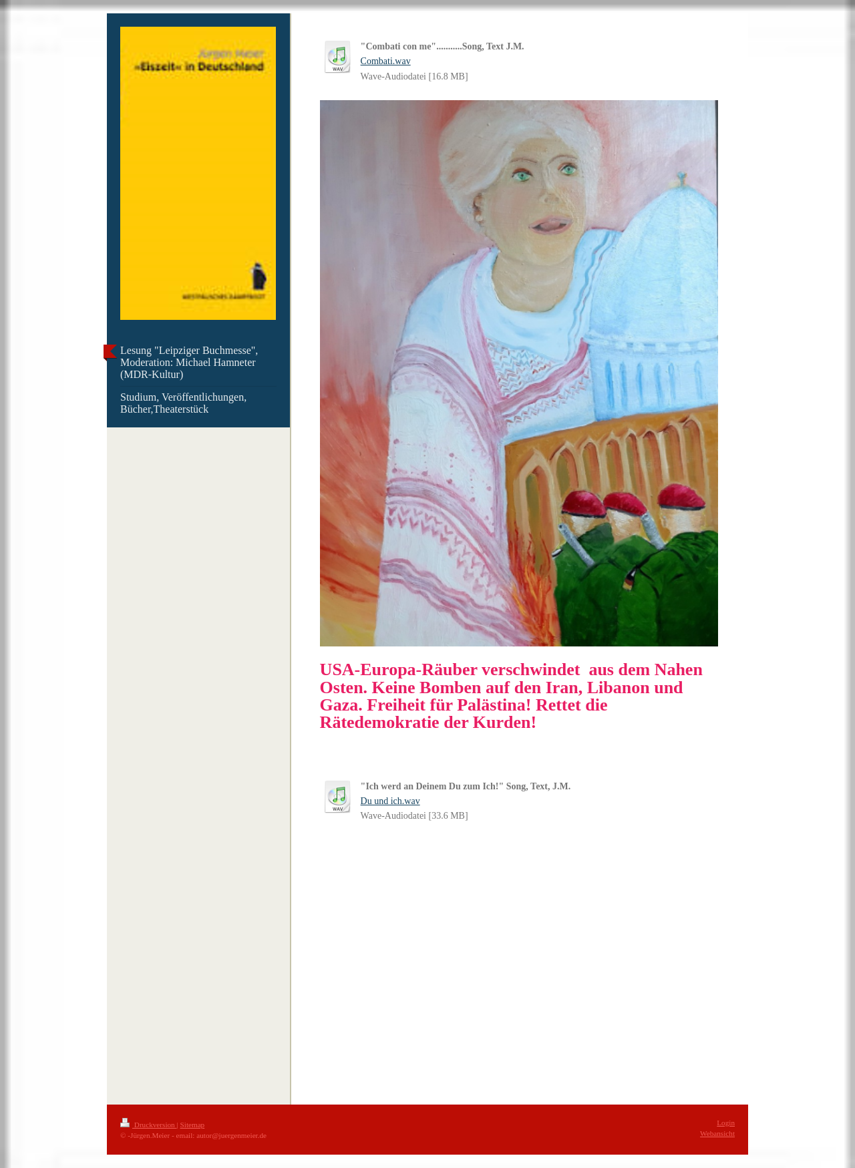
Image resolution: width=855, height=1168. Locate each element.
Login (726, 1123)
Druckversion (148, 1125)
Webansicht (717, 1133)
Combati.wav (386, 61)
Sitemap (192, 1125)
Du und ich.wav (390, 801)
